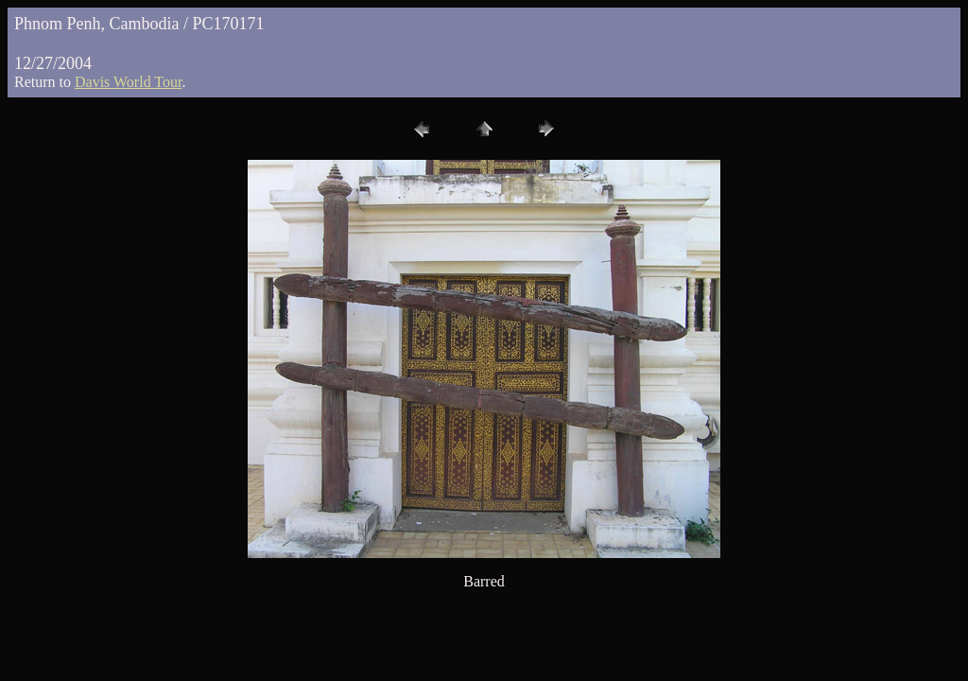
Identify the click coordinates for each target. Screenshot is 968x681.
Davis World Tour (128, 82)
